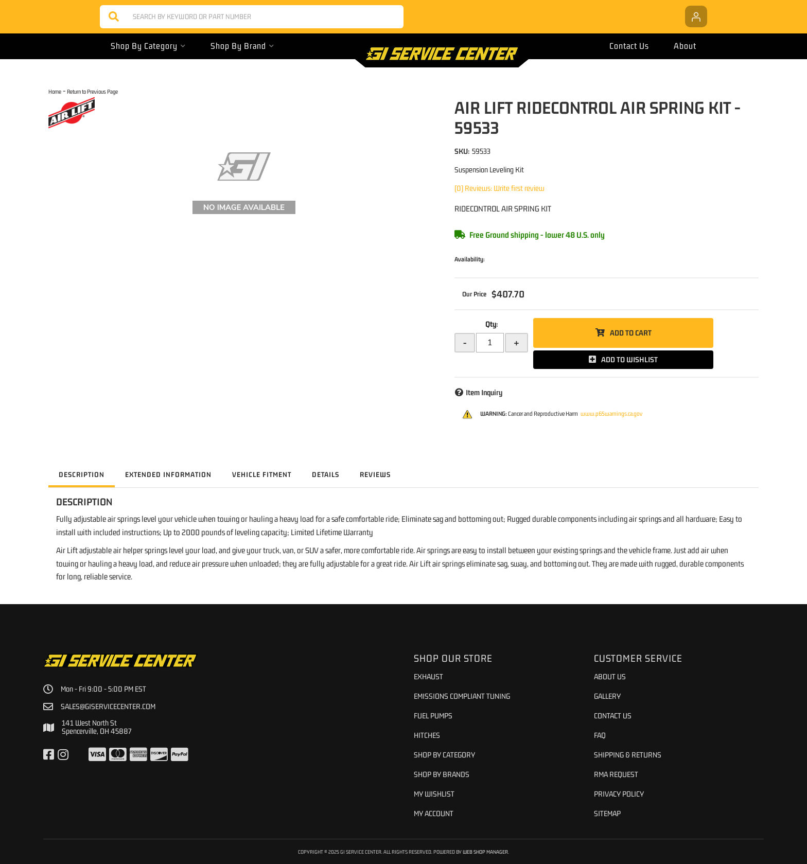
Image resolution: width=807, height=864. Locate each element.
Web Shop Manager (485, 852)
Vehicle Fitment (261, 474)
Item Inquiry (484, 392)
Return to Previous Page (92, 91)
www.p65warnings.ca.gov (611, 413)
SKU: (461, 151)
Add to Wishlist (629, 359)
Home (54, 91)
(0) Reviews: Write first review (499, 188)
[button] (252, 16)
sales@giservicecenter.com (108, 706)
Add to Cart (631, 332)
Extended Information (168, 474)
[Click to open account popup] (696, 16)
